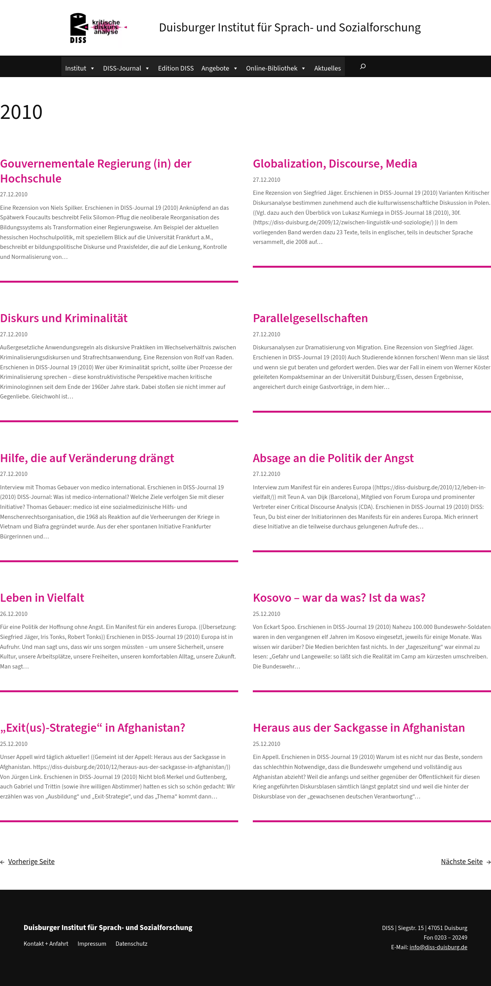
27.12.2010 (14, 194)
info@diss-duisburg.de (439, 947)
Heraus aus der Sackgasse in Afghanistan (359, 728)
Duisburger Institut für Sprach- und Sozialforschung (290, 27)
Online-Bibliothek (276, 67)
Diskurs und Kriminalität (64, 318)
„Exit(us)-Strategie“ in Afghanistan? (92, 728)
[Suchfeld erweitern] (363, 66)
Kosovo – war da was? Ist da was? (339, 598)
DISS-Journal (126, 67)
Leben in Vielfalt (42, 598)
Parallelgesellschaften (310, 318)
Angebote (219, 67)
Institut (80, 67)
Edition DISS (176, 68)
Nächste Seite (466, 862)
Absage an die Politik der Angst (333, 458)
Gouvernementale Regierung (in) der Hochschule (95, 171)
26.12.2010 (14, 614)
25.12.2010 (266, 614)
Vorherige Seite (27, 862)
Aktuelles (327, 68)
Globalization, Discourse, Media (335, 163)
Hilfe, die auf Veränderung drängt (87, 458)
